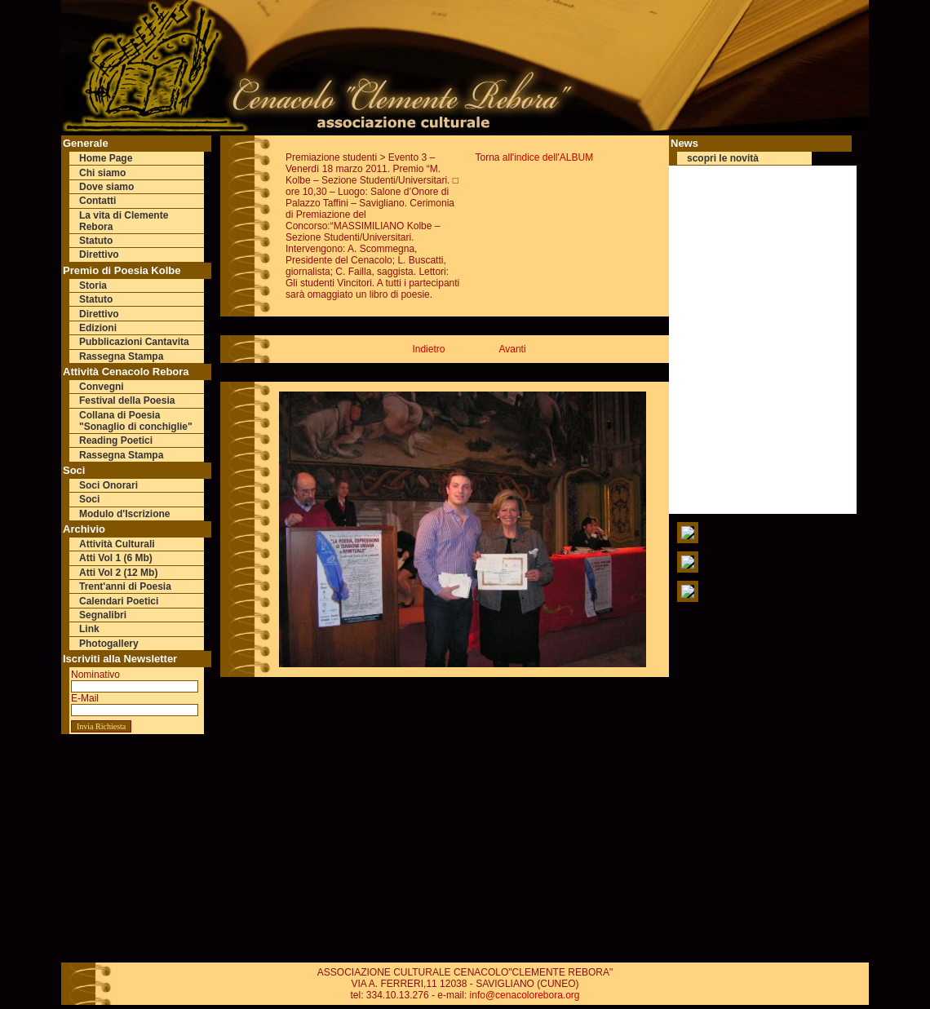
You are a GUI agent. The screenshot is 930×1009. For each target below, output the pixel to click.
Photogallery (109, 643)
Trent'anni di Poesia (125, 586)
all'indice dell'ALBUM (548, 157)
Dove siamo (106, 187)
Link (89, 629)
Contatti (97, 200)
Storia (93, 285)
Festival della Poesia (127, 400)
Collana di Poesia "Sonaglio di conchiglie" (136, 420)
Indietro (428, 349)
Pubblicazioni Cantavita (134, 341)
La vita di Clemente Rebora (123, 221)
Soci (89, 499)
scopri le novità (723, 158)
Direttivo (99, 254)
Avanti (511, 349)
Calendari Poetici (118, 601)
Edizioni (98, 328)
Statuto (96, 240)
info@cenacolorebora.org (525, 995)
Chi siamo (102, 173)
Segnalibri (102, 615)
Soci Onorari (108, 485)
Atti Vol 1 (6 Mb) (116, 558)
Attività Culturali (117, 544)
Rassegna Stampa (121, 356)
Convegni (101, 386)
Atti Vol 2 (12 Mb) (118, 572)
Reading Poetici (116, 440)
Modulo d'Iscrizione (124, 514)
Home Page (105, 158)
